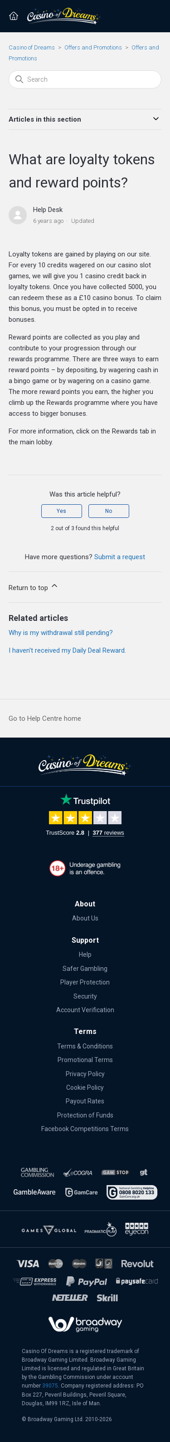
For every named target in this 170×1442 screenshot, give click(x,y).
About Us (85, 918)
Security (85, 996)
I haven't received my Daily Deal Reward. (67, 650)
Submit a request (119, 557)
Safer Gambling (85, 968)
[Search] (85, 79)
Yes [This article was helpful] (61, 511)
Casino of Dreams (32, 47)
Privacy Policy (85, 1074)
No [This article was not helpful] (108, 511)
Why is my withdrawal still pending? (61, 633)
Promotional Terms (85, 1059)
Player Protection (85, 982)
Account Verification (85, 1010)
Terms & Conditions (85, 1046)
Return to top (34, 586)
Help (85, 954)
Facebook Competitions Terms (85, 1128)
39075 (50, 1386)
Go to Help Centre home (45, 718)
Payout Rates (85, 1101)
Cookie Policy (85, 1087)
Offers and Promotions (93, 47)
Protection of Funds (85, 1115)
